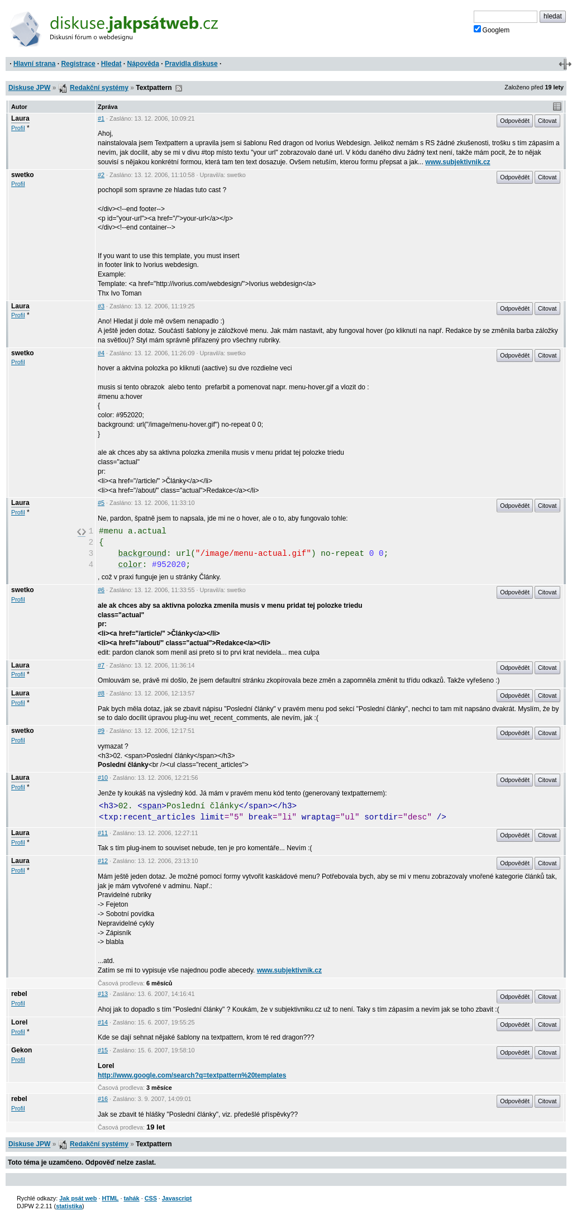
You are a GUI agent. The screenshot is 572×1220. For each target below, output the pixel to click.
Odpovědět (515, 120)
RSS (178, 88)
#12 (103, 860)
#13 (103, 993)
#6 (101, 590)
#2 (101, 174)
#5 (101, 502)
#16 (103, 1098)
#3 (101, 306)
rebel (19, 994)
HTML (110, 1198)
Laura (20, 118)
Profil (18, 128)
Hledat (111, 64)
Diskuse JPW (29, 88)
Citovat (547, 120)
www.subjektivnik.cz (457, 162)
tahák (131, 1198)
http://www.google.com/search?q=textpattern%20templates (192, 1075)
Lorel (19, 1022)
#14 (103, 1022)
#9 (101, 730)
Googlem (492, 29)
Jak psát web (78, 1198)
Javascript (177, 1198)
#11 (103, 833)
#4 (101, 353)
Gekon (21, 1050)
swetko (22, 175)
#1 (101, 118)
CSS (151, 1198)
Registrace (78, 64)
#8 (101, 693)
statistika (69, 1206)
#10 (103, 777)
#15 (103, 1050)
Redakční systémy (99, 88)
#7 (101, 665)
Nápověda (143, 64)
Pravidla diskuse (191, 64)
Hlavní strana (34, 64)
